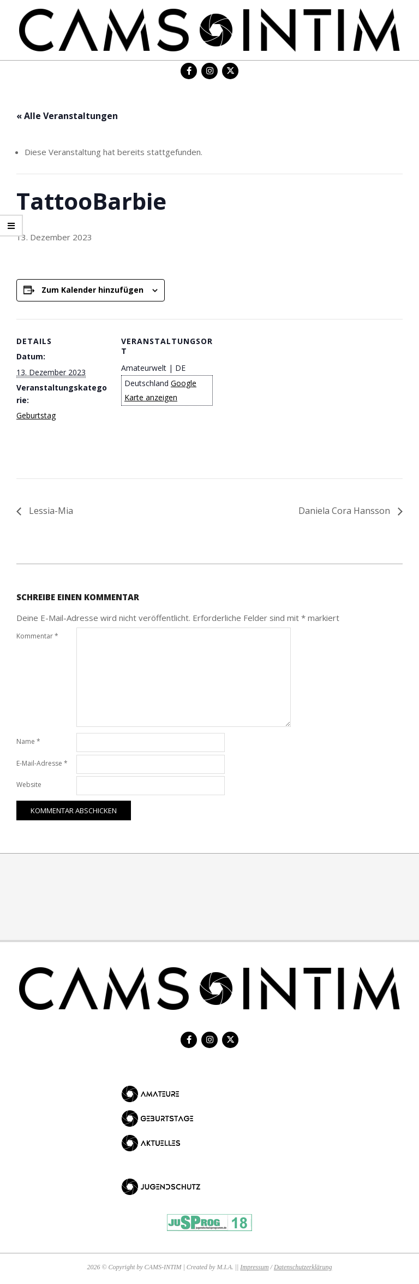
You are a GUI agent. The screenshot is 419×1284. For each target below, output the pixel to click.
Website (28, 784)
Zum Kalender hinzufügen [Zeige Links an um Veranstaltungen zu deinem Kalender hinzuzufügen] (92, 290)
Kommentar (37, 636)
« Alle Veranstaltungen (67, 116)
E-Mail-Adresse (42, 763)
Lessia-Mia (50, 511)
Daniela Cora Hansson (345, 511)
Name (28, 741)
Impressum (254, 1267)
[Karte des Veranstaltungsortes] (283, 394)
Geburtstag (36, 415)
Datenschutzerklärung (303, 1267)
